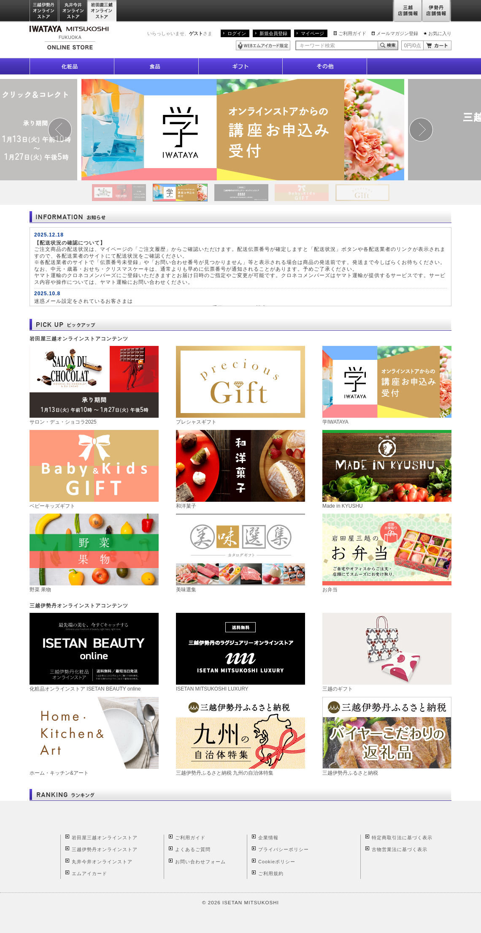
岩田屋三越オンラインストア (102, 11)
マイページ (312, 33)
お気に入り (439, 33)
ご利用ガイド (352, 33)
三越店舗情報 (407, 11)
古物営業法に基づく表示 (399, 849)
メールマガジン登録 (397, 33)
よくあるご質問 (193, 849)
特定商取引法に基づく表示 (402, 837)
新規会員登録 (273, 33)
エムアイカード (89, 873)
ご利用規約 (271, 873)
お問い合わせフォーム (200, 861)
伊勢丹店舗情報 (436, 11)
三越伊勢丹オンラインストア (44, 11)
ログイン (236, 33)
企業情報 (268, 837)
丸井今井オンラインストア (73, 11)
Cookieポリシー (276, 861)
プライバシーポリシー (283, 849)
